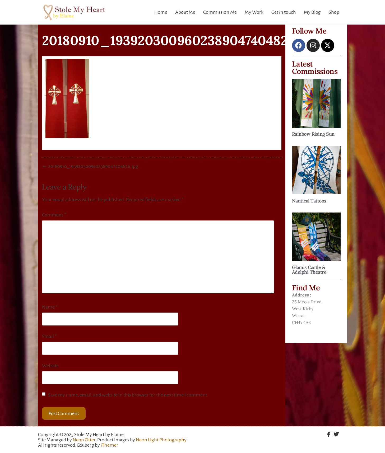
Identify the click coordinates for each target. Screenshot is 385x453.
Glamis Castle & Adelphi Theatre (309, 269)
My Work (254, 12)
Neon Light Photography (161, 439)
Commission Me (220, 12)
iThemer (109, 445)
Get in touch (283, 12)
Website (50, 365)
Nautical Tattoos (309, 201)
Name (50, 307)
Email (49, 336)
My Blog (312, 12)
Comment (54, 215)
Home (160, 12)
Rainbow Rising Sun (313, 134)
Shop (334, 12)
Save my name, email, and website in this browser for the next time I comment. (128, 395)
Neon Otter (84, 439)
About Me (185, 12)
